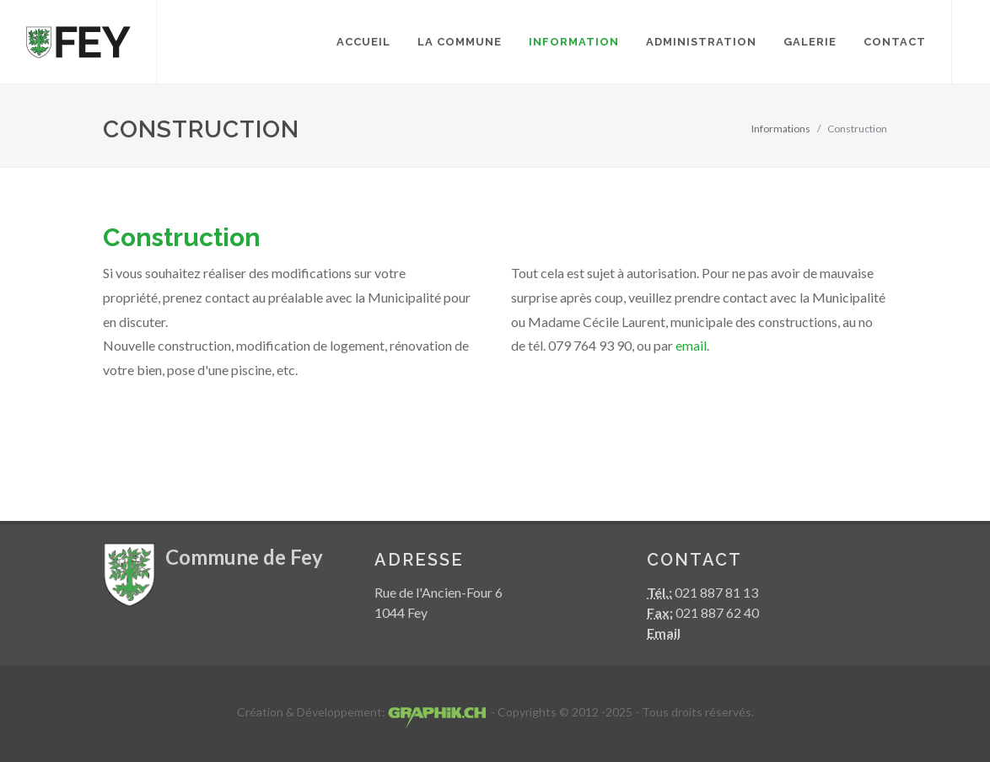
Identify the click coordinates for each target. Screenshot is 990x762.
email (691, 345)
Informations (780, 128)
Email (664, 633)
